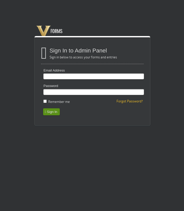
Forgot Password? (130, 101)
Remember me (59, 101)
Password (51, 86)
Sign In (51, 112)
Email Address (54, 70)
